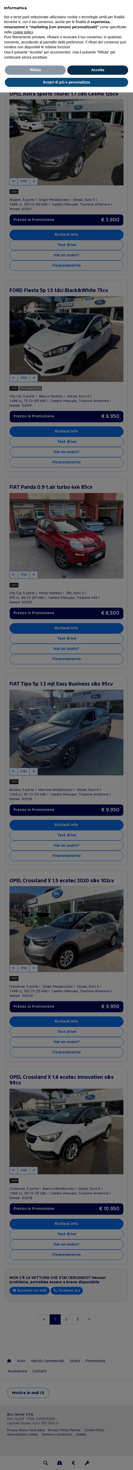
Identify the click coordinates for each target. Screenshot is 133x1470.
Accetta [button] (97, 70)
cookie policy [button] (23, 32)
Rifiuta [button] (35, 70)
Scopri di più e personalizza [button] (66, 82)
